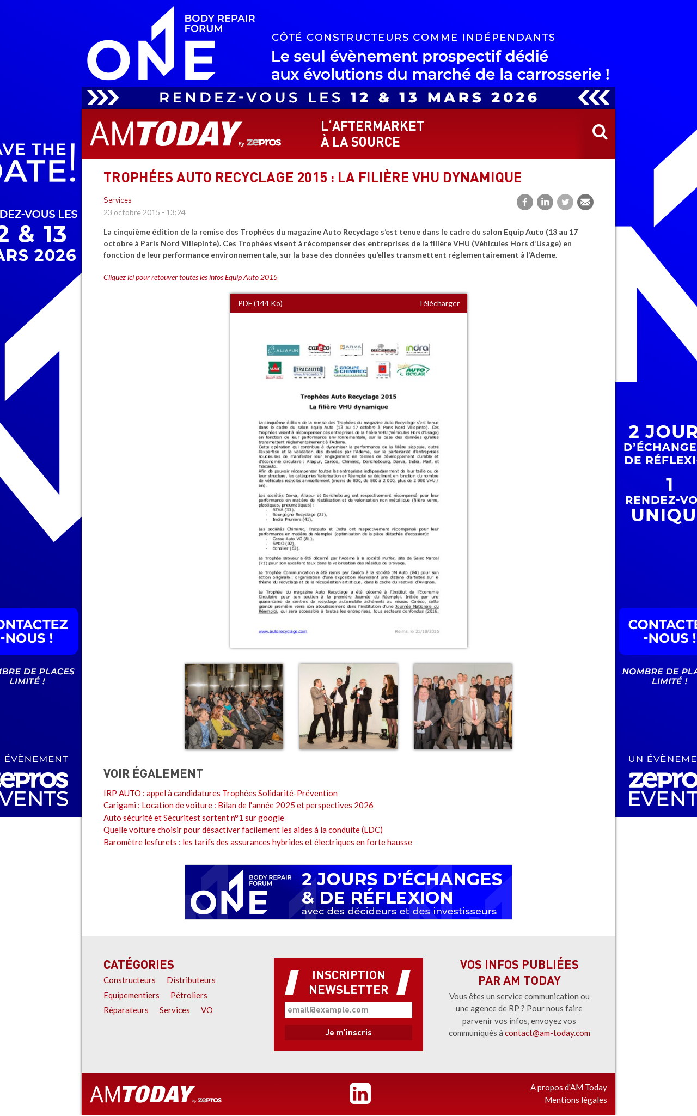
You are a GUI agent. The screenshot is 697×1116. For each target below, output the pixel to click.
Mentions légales (576, 1100)
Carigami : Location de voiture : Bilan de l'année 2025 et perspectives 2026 (238, 805)
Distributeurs (191, 980)
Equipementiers (131, 995)
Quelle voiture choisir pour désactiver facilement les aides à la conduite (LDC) (243, 829)
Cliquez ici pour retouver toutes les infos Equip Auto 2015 (190, 277)
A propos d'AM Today (568, 1087)
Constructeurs (129, 980)
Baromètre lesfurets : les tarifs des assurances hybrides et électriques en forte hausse (257, 842)
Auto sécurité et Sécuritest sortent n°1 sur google (193, 817)
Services (117, 200)
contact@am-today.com (547, 1033)
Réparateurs (126, 1010)
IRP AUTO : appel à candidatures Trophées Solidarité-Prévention (220, 793)
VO (207, 1010)
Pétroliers (188, 995)
